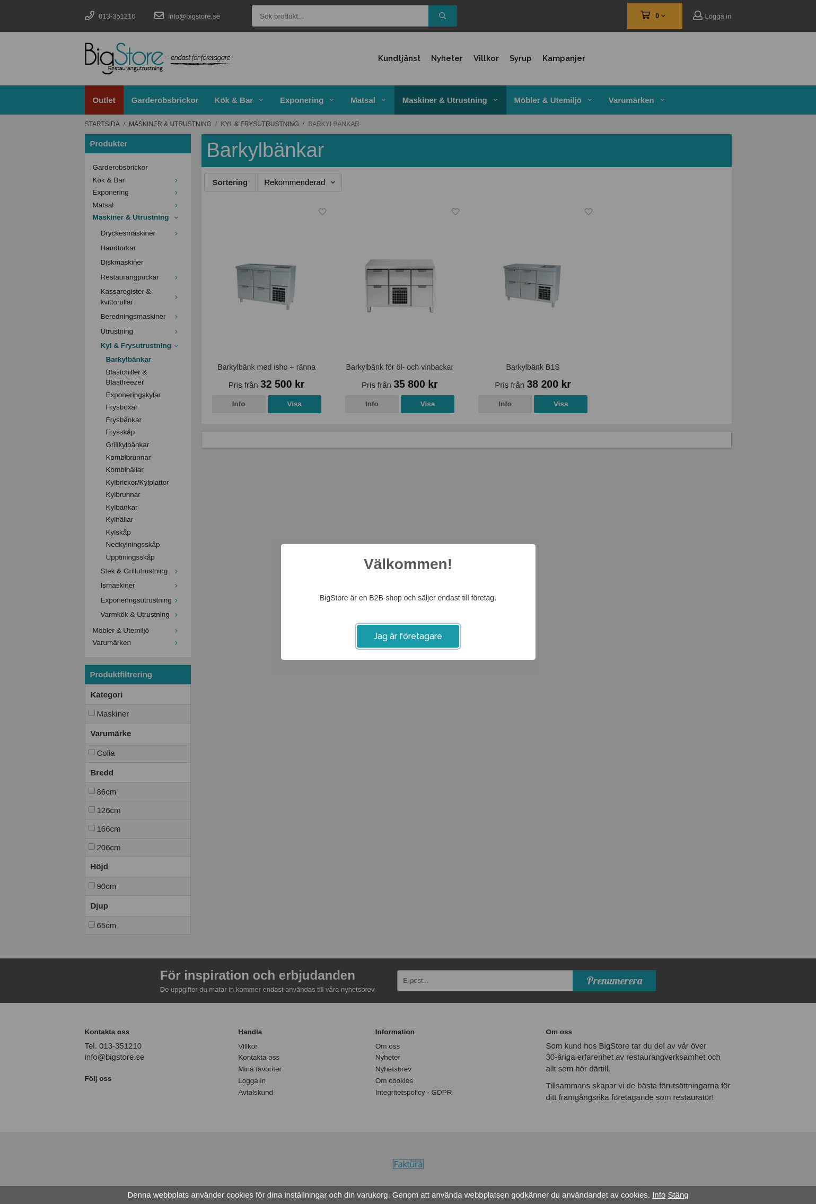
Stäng (678, 1194)
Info (658, 1194)
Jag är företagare (408, 636)
